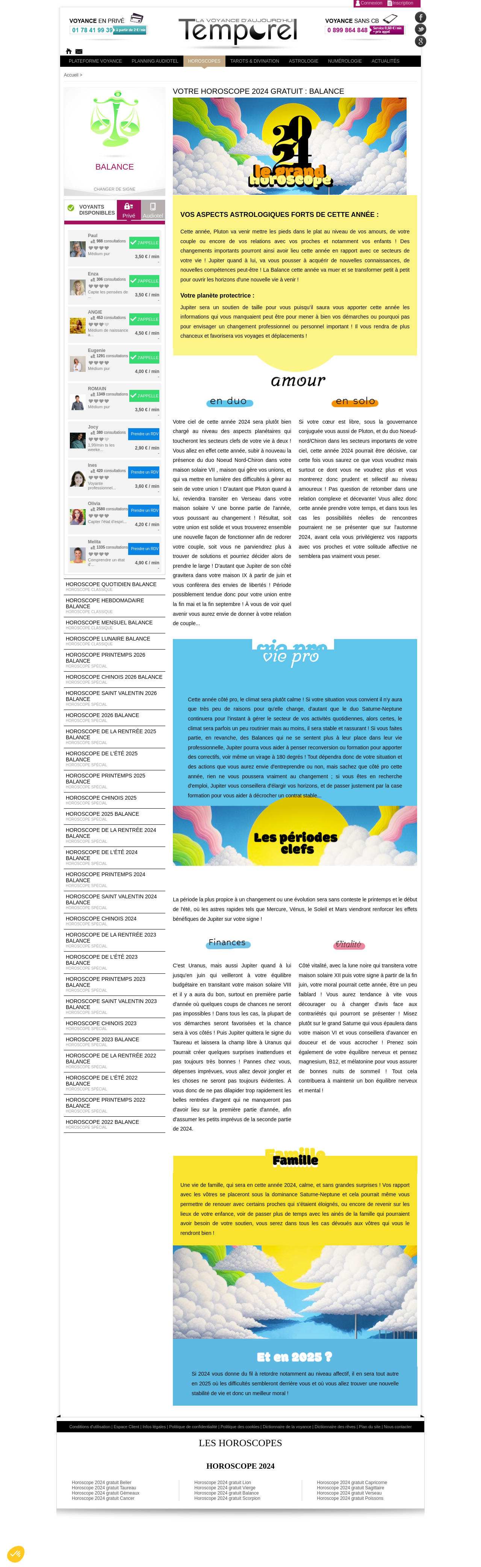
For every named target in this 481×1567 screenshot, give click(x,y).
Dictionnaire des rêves (335, 1426)
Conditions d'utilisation (89, 1426)
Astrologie (303, 61)
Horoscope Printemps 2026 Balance (114, 660)
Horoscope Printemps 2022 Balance (114, 1105)
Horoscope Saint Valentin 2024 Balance (114, 902)
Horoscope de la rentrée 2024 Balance (114, 835)
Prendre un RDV (145, 434)
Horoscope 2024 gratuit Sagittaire (350, 1487)
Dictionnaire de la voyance (287, 1426)
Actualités (385, 61)
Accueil (71, 75)
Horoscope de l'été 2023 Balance (114, 962)
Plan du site (369, 1426)
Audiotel (153, 212)
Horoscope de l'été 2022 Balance (114, 1083)
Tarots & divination (254, 61)
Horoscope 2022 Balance (114, 1124)
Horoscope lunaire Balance (114, 641)
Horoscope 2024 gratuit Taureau (104, 1487)
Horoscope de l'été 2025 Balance (114, 759)
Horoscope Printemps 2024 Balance (114, 880)
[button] (16, 1554)
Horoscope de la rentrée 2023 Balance (114, 940)
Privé (129, 212)
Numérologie (345, 61)
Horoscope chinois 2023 (114, 1026)
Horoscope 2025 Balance (114, 816)
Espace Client (126, 1426)
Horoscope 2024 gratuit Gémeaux (105, 1493)
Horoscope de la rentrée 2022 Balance (114, 1061)
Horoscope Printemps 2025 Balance (114, 781)
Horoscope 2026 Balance (114, 717)
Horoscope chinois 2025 (114, 800)
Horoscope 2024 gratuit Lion (222, 1482)
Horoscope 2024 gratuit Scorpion (227, 1498)
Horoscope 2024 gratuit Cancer (103, 1498)
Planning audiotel (155, 61)
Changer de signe (115, 189)
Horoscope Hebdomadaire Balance (114, 606)
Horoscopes (204, 61)
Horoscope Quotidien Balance (114, 587)
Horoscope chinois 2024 (114, 921)
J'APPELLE (148, 243)
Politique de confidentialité (193, 1426)
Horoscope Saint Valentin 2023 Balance (114, 1006)
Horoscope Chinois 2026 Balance (114, 679)
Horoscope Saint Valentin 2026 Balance (114, 698)
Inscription (403, 3)
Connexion (371, 3)
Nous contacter (398, 1426)
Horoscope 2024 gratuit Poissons (350, 1498)
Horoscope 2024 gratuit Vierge (225, 1487)
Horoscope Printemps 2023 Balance (114, 984)
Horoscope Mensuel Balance (114, 625)
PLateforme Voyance (95, 61)
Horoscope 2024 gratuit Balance (226, 1493)
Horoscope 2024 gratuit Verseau (349, 1493)
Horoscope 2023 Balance (114, 1042)
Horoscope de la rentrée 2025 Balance (114, 737)
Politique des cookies (240, 1426)
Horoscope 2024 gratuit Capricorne (352, 1482)
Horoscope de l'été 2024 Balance (114, 857)
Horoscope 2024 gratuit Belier (102, 1482)
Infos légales (154, 1426)
